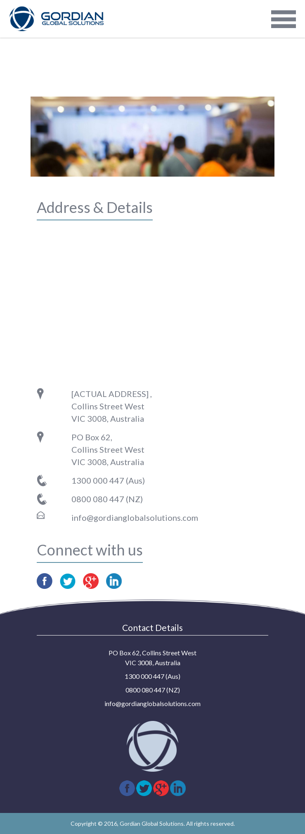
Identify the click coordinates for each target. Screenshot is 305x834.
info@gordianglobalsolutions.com (134, 517)
